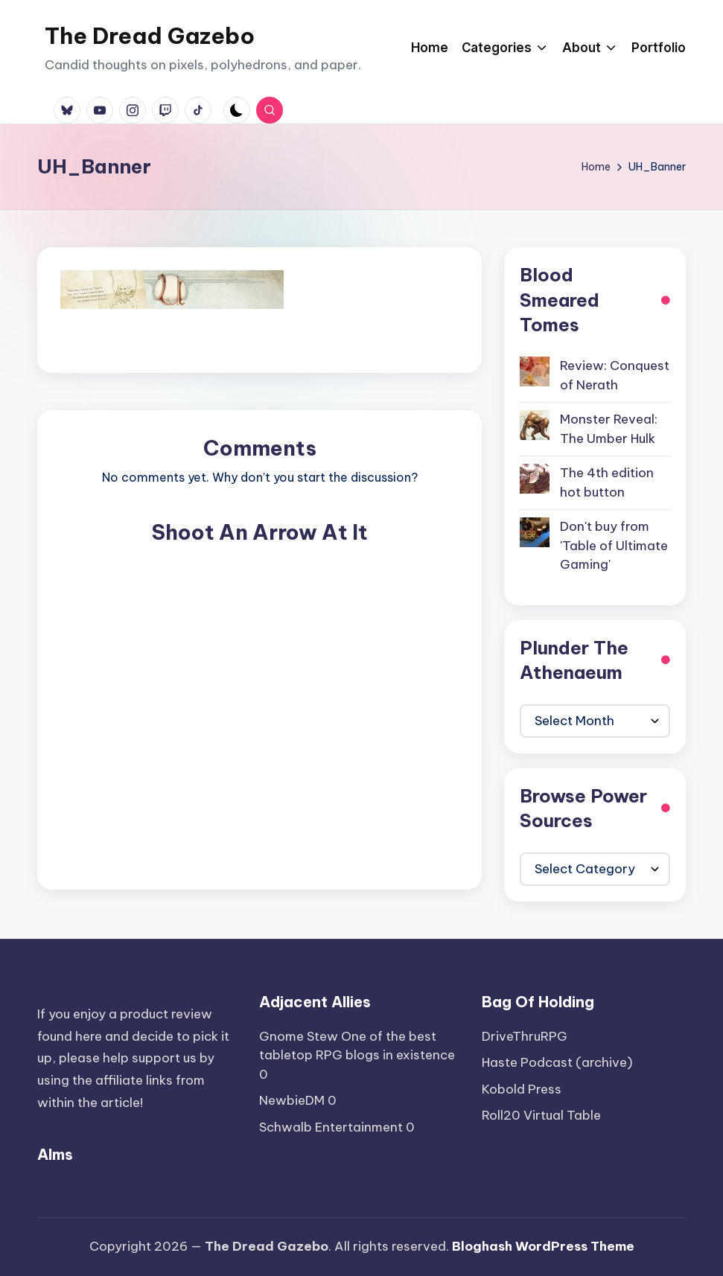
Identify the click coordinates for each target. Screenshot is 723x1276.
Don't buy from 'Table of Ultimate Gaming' (614, 545)
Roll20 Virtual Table (541, 1115)
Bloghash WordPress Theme (543, 1246)
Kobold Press (521, 1089)
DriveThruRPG (524, 1036)
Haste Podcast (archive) (557, 1062)
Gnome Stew (298, 1036)
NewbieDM (292, 1100)
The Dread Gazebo (150, 36)
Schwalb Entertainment (331, 1127)
